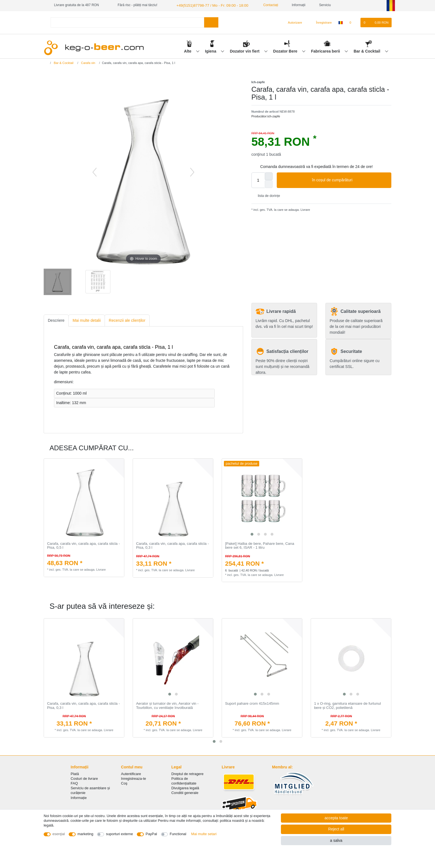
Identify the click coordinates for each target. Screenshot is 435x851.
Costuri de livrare (84, 778)
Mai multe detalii (87, 320)
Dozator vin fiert (245, 50)
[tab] (56, 320)
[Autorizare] (292, 22)
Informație (79, 797)
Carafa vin (87, 62)
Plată (75, 773)
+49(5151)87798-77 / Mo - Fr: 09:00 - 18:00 (208, 5)
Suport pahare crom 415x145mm (252, 703)
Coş (124, 783)
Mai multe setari (203, 834)
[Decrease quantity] (269, 183)
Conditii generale (184, 792)
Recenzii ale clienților (127, 320)
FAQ (74, 783)
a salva (336, 840)
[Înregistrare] (321, 22)
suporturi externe (119, 834)
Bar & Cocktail (367, 50)
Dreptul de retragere (187, 773)
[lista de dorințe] (353, 22)
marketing (85, 834)
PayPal (151, 834)
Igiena (211, 50)
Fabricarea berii (326, 50)
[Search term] (127, 22)
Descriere (56, 320)
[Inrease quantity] (269, 176)
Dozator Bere (285, 50)
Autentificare (131, 773)
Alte (188, 50)
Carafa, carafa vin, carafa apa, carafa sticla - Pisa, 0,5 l (83, 545)
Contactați (263, 5)
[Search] (211, 22)
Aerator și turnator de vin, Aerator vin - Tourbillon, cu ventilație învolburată (167, 705)
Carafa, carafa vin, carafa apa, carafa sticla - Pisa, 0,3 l (172, 545)
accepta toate (336, 818)
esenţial (59, 834)
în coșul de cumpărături (349, 179)
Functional (178, 834)
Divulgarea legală (185, 787)
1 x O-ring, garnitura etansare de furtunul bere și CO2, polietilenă (347, 705)
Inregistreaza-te (133, 778)
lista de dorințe (267, 195)
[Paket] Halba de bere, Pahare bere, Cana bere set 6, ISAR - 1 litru (259, 545)
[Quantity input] (258, 179)
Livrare (305, 209)
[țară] (340, 22)
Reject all (336, 829)
